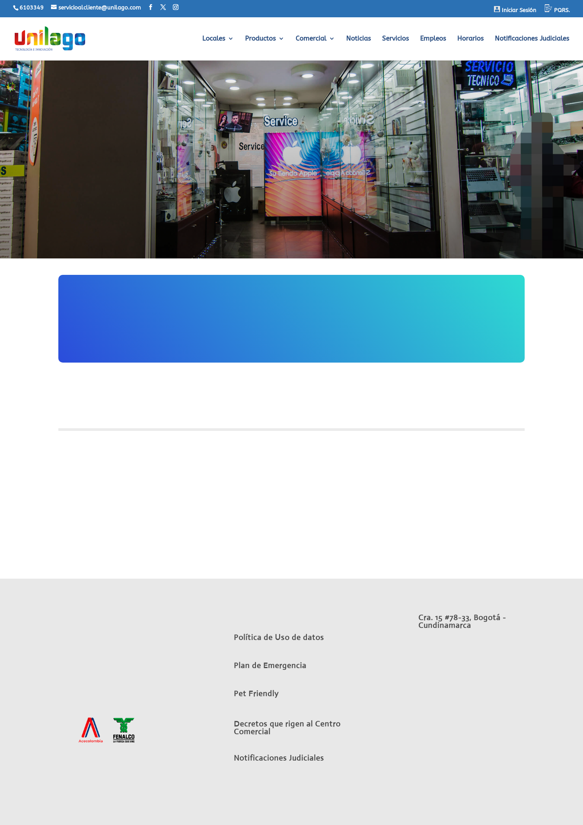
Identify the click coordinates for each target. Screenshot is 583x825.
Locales (213, 38)
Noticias (358, 38)
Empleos (433, 38)
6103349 (31, 7)
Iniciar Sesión (515, 9)
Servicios (395, 38)
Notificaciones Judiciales (532, 38)
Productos (260, 38)
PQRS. (557, 8)
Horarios (470, 38)
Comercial (311, 38)
